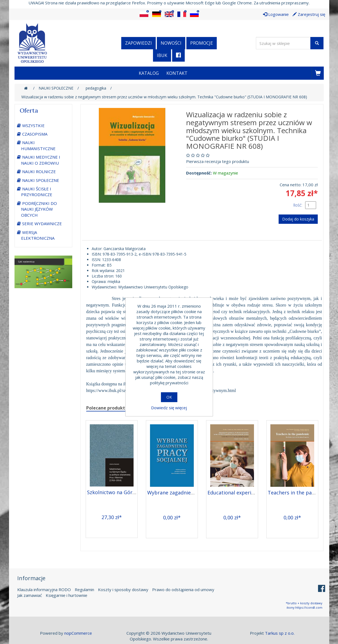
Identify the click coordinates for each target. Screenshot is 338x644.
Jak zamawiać (29, 595)
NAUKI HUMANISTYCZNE (38, 145)
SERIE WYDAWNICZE (42, 223)
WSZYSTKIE (33, 125)
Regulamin (84, 589)
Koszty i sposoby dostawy (123, 589)
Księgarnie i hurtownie (66, 595)
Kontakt (176, 73)
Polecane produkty (107, 408)
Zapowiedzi (138, 43)
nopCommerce (78, 633)
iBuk (162, 55)
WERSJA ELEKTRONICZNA (37, 235)
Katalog (149, 73)
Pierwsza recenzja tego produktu (217, 161)
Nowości (171, 43)
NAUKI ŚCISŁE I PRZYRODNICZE (36, 191)
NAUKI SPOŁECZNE (40, 180)
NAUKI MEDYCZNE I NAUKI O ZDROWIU (40, 159)
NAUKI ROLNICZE (39, 171)
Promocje (201, 43)
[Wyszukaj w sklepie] (283, 43)
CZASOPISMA (34, 134)
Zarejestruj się (309, 14)
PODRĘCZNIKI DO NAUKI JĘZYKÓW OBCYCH (39, 209)
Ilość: (297, 205)
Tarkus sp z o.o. (279, 633)
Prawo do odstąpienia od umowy (183, 589)
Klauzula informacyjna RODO (44, 589)
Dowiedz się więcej (169, 407)
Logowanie (276, 14)
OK (169, 397)
